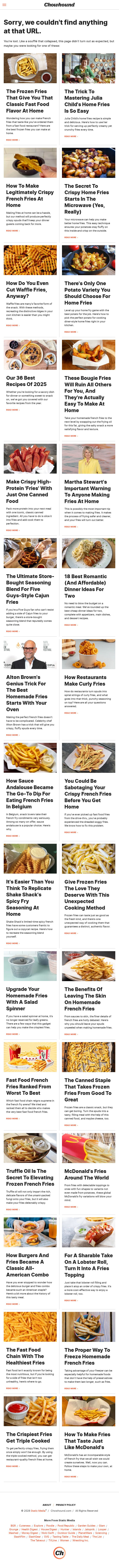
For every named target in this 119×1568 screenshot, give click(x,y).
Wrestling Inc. (81, 1540)
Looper (102, 1529)
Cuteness (25, 1525)
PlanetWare (85, 1533)
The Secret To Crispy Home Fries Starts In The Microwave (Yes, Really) (86, 199)
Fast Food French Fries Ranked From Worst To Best (28, 1086)
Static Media (38, 1510)
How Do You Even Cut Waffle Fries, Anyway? (27, 289)
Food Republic (66, 1525)
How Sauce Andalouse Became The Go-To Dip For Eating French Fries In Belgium (29, 794)
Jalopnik (90, 1529)
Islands (77, 1529)
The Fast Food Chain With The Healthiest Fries (25, 1356)
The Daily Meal (80, 1536)
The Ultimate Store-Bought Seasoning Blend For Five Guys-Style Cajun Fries (30, 589)
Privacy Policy (66, 1504)
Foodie (50, 1525)
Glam (102, 1525)
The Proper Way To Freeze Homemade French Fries (87, 1356)
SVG (46, 1536)
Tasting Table (60, 1536)
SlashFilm (19, 1536)
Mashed (13, 1533)
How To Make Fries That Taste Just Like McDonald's (87, 1440)
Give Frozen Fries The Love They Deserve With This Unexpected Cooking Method (86, 895)
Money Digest (30, 1533)
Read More (12, 140)
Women (64, 1540)
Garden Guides (86, 1525)
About (47, 1504)
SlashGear (35, 1536)
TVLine (52, 1540)
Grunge (13, 1529)
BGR (13, 1525)
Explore (38, 1525)
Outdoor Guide (66, 1533)
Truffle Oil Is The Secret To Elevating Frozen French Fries (30, 1177)
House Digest (49, 1529)
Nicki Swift (48, 1533)
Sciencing (101, 1533)
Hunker (65, 1529)
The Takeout (37, 1540)
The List (97, 1536)
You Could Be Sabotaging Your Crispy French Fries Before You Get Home (87, 794)
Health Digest (30, 1529)
